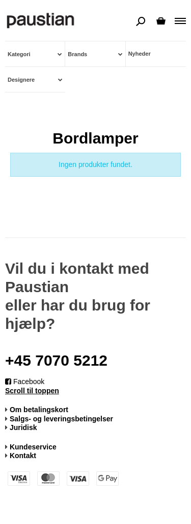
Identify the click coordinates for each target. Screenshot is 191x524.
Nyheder (139, 54)
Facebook (24, 381)
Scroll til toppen (32, 391)
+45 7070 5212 (56, 360)
